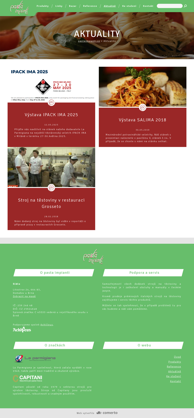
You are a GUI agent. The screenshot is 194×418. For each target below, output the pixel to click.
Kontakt (148, 6)
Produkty (43, 6)
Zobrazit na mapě (24, 296)
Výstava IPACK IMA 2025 (51, 115)
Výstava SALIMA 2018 (142, 120)
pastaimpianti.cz (89, 41)
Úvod (177, 357)
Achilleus (46, 324)
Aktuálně (110, 6)
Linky (59, 6)
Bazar (73, 6)
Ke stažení (129, 6)
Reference (90, 6)
